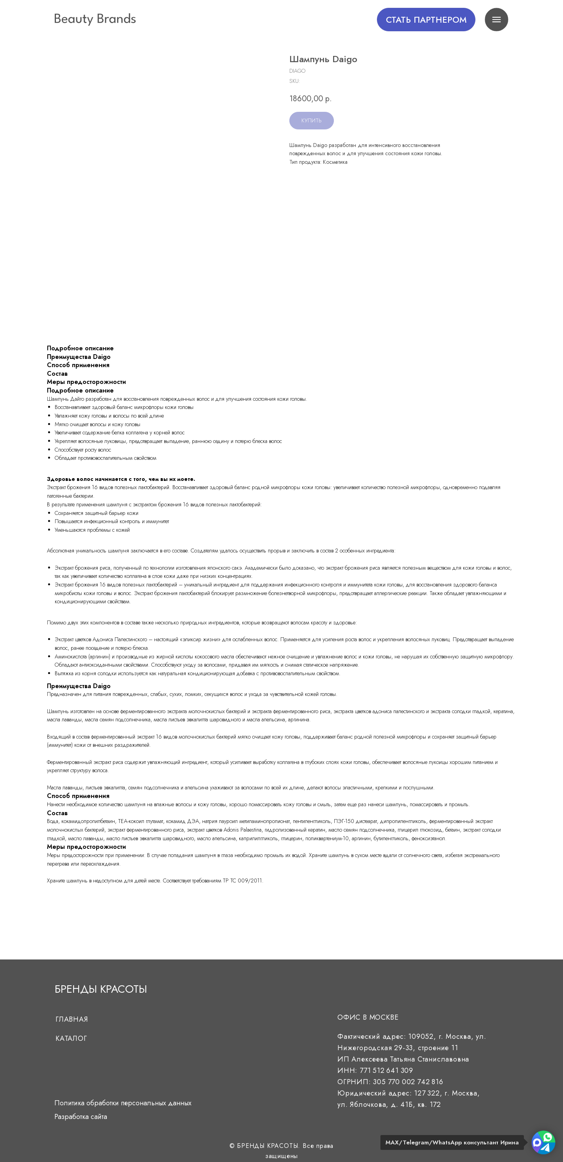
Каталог (71, 1038)
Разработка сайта (80, 1117)
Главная (72, 1019)
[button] (426, 19)
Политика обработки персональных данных (123, 1103)
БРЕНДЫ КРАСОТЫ (101, 989)
